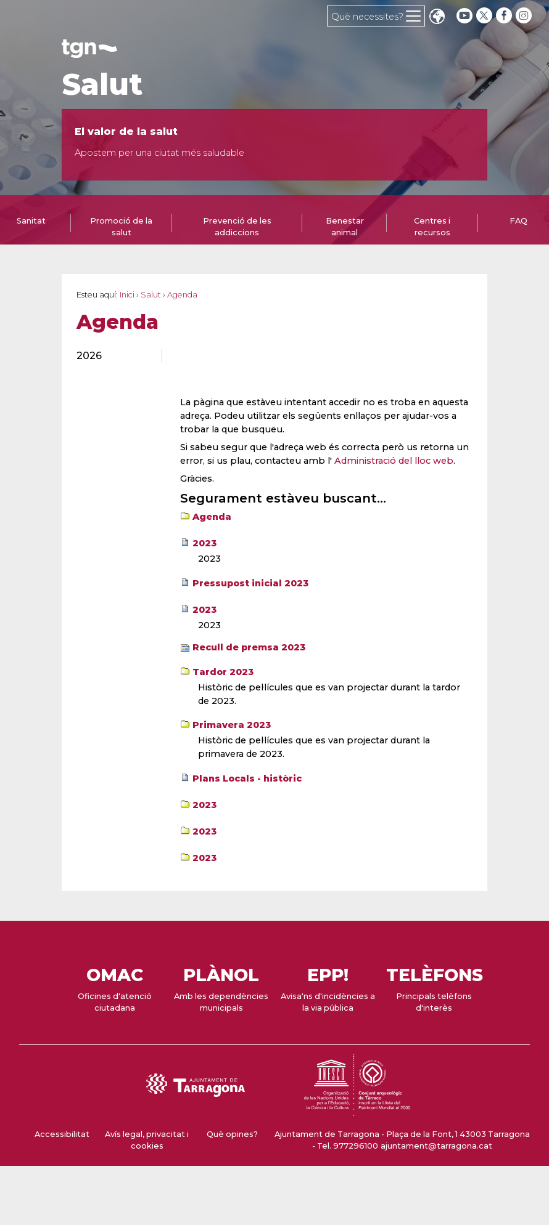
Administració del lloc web (393, 460)
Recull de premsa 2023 (248, 647)
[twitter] (485, 15)
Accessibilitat (62, 1134)
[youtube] (464, 15)
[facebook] (505, 15)
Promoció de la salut (121, 226)
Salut (102, 84)
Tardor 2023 (223, 671)
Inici (127, 294)
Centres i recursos (432, 226)
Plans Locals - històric (247, 778)
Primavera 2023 (231, 724)
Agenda (211, 516)
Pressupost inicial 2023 (250, 583)
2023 (204, 543)
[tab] (121, 226)
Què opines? (232, 1134)
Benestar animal (345, 226)
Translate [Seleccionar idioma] (436, 17)
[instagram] (525, 15)
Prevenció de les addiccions (237, 226)
